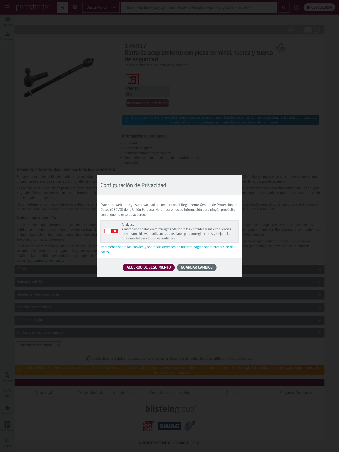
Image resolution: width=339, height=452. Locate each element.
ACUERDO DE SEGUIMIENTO (149, 267)
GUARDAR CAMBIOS (197, 267)
